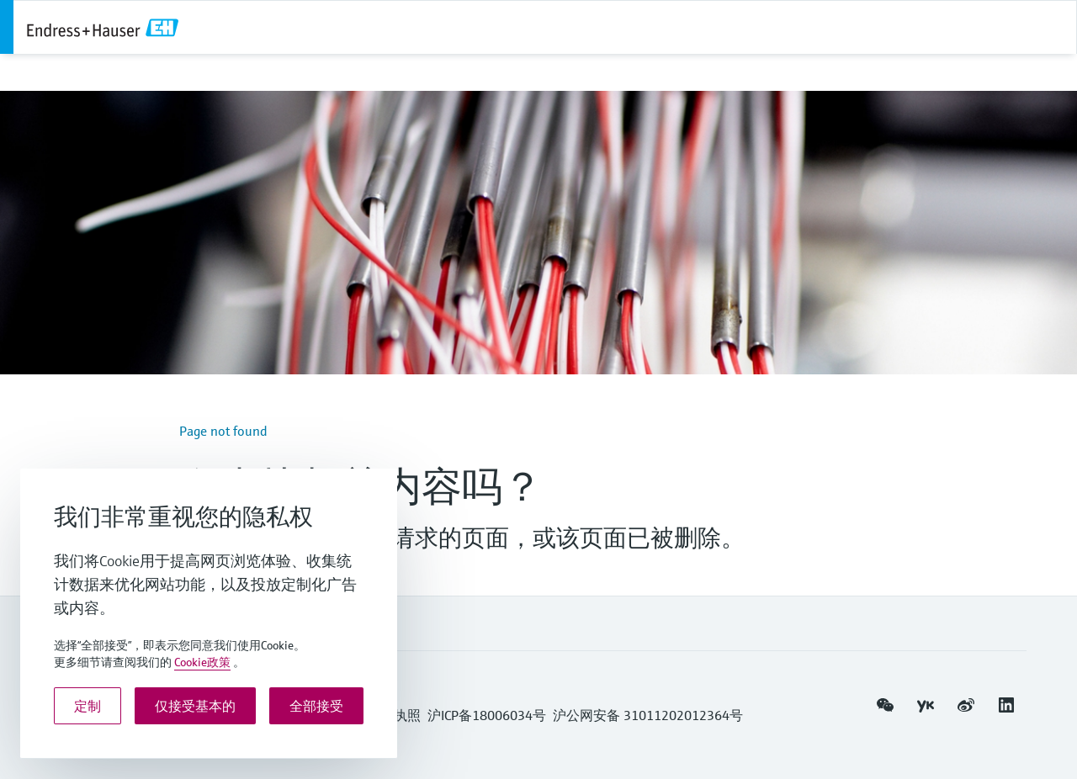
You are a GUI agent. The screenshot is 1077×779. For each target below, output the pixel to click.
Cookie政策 (202, 662)
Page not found (223, 430)
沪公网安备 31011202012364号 (648, 715)
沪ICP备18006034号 (486, 715)
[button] (885, 705)
